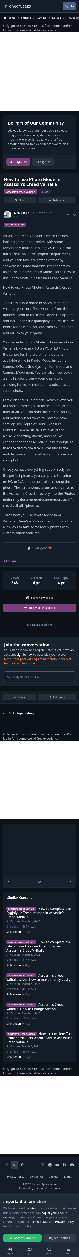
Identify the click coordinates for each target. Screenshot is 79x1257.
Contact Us (36, 1177)
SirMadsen (21, 213)
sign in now (24, 655)
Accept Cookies (22, 1238)
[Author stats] (74, 214)
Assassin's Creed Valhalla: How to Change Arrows (35, 1006)
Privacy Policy (15, 1177)
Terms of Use (39, 1222)
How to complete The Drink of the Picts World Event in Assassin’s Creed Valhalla (39, 1038)
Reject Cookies (59, 1238)
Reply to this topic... (23, 677)
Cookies (54, 1177)
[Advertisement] (39, 71)
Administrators (44, 212)
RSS (68, 1177)
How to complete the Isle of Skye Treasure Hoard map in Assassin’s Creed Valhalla (38, 946)
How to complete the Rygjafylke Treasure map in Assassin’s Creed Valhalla (38, 912)
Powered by (39, 1188)
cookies (30, 1208)
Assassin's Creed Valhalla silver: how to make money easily (38, 977)
